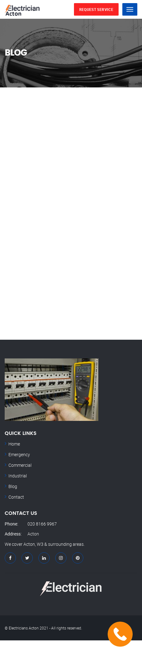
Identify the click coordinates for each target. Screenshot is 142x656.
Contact (16, 497)
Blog (12, 486)
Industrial (17, 476)
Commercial (20, 465)
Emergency (19, 454)
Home (14, 444)
